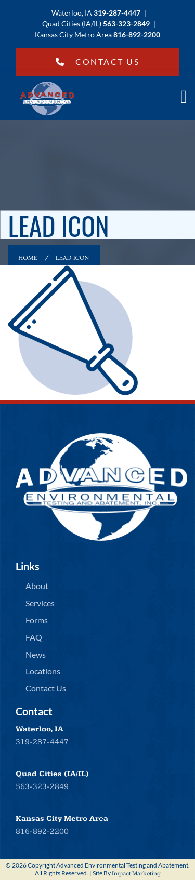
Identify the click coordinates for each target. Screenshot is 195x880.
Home (27, 257)
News (35, 654)
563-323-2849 (42, 787)
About (36, 586)
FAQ (33, 637)
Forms (36, 620)
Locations (42, 671)
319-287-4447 (42, 742)
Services (40, 603)
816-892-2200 (42, 831)
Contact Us (98, 61)
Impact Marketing (136, 873)
